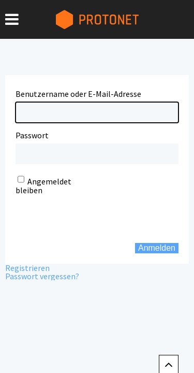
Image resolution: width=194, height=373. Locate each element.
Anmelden (156, 247)
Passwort (32, 135)
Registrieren (27, 268)
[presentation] (78, 210)
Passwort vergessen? (42, 276)
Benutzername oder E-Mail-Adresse (78, 94)
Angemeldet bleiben (43, 185)
